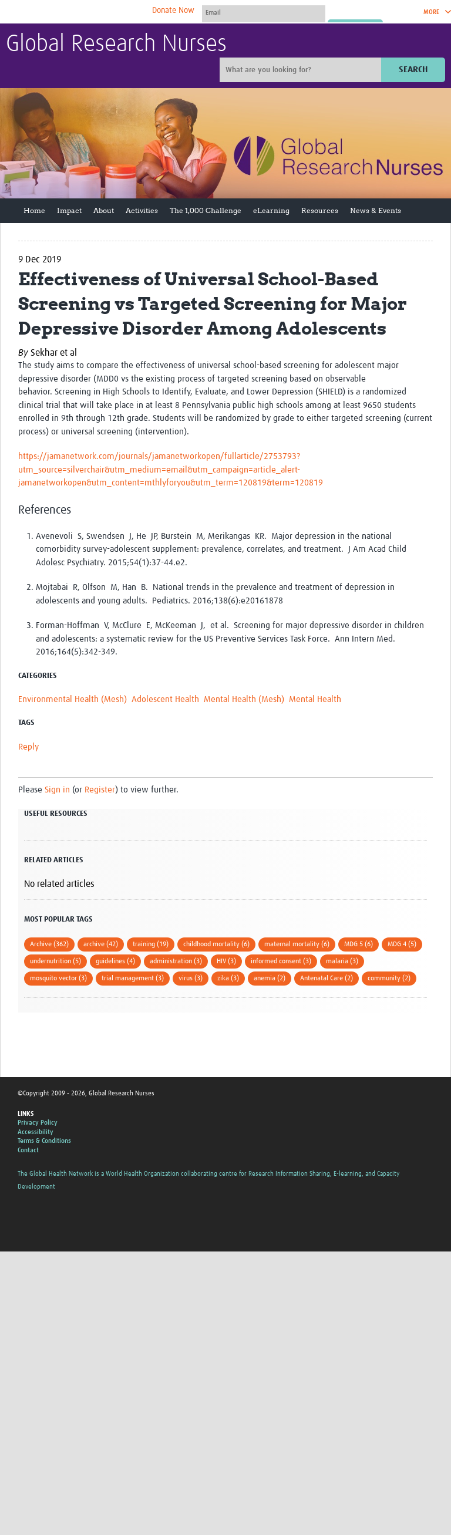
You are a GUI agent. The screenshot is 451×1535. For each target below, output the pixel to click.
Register (100, 789)
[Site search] (302, 70)
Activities (142, 210)
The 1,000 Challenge (205, 210)
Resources (319, 210)
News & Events (375, 210)
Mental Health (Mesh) (244, 699)
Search (413, 69)
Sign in (57, 789)
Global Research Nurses (116, 44)
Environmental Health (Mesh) (72, 699)
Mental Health (315, 699)
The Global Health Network (93, 12)
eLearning (271, 210)
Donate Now (173, 10)
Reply (28, 747)
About (103, 210)
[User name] (263, 12)
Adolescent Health (165, 699)
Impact (69, 210)
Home (34, 210)
